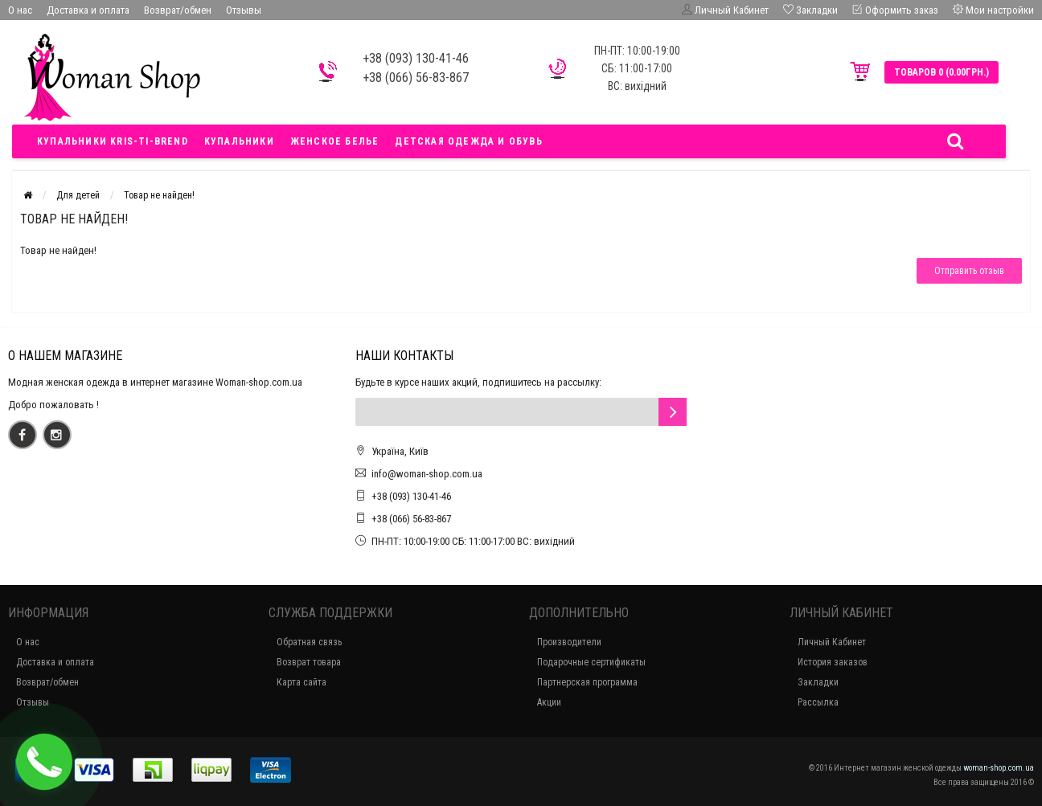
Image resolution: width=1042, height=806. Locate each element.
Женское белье (334, 141)
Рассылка (818, 702)
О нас (20, 10)
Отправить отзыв (969, 270)
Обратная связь (309, 642)
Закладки (818, 682)
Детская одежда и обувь (468, 141)
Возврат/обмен (177, 10)
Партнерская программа (587, 682)
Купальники (239, 141)
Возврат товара (309, 662)
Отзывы (243, 10)
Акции (549, 702)
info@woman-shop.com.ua (426, 474)
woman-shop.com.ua (998, 767)
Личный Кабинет (832, 642)
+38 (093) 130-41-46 (411, 496)
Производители (569, 642)
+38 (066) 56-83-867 (411, 519)
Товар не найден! (159, 195)
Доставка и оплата (88, 10)
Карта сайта (301, 682)
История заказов (833, 662)
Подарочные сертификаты (591, 662)
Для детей (78, 195)
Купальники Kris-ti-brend (112, 141)
